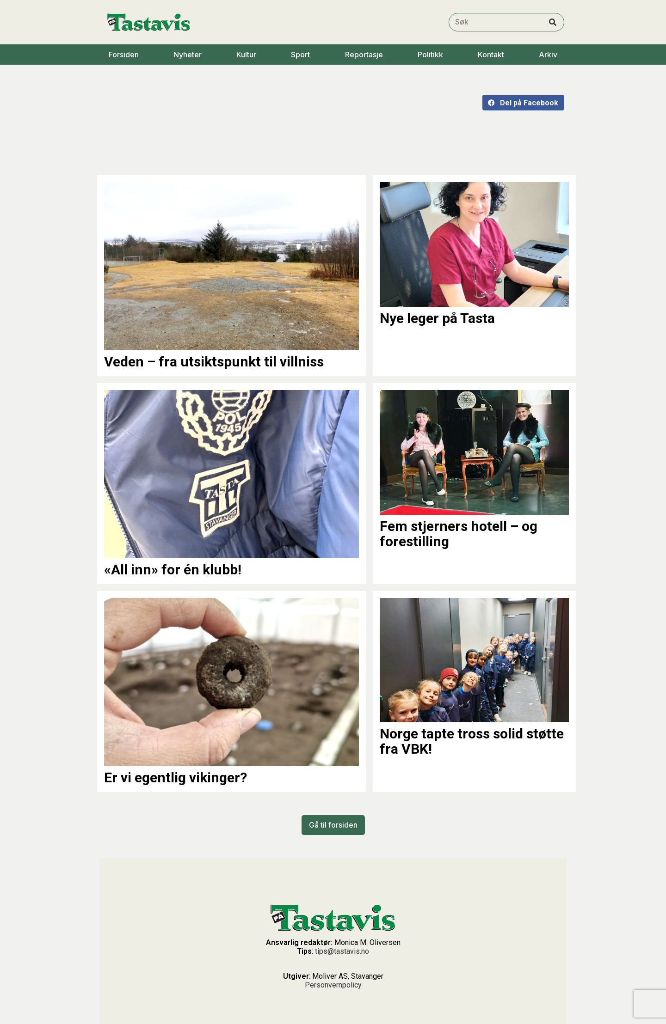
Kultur (246, 54)
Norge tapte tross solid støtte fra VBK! (472, 741)
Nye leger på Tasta (437, 318)
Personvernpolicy (333, 985)
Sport (300, 54)
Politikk (430, 54)
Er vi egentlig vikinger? (175, 777)
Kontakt (491, 54)
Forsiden (124, 54)
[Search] (553, 22)
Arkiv (548, 54)
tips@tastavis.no (342, 951)
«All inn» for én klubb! (172, 569)
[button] (523, 102)
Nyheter (187, 54)
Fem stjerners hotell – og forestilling (458, 533)
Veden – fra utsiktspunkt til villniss (214, 362)
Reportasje (364, 54)
